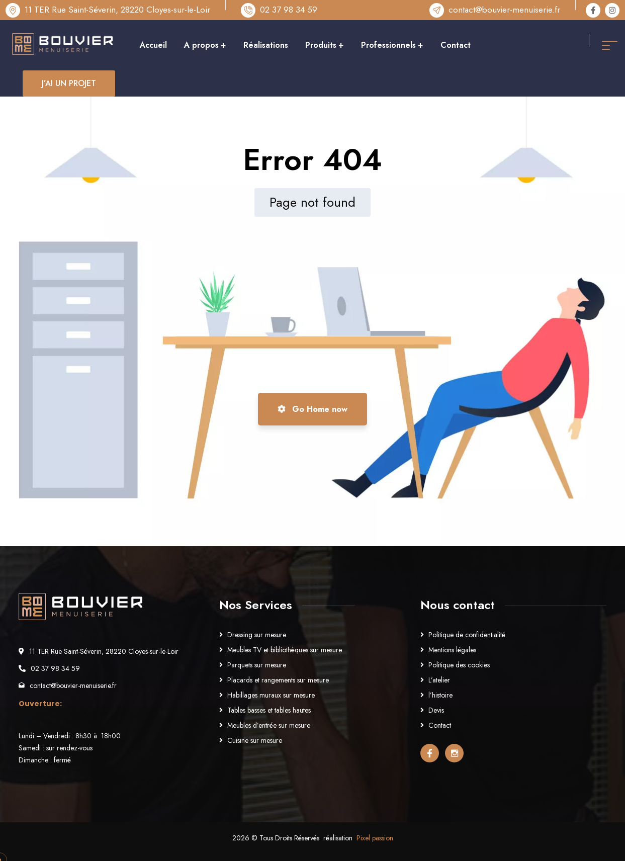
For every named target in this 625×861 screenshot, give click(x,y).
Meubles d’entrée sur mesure (268, 725)
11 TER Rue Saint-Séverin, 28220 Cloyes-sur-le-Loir (117, 10)
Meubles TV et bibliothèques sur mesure (284, 650)
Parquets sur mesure (256, 665)
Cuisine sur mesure (254, 740)
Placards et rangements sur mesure (278, 680)
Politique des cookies (459, 665)
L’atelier (439, 680)
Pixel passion (374, 838)
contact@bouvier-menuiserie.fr (504, 10)
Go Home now (312, 409)
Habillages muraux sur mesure (271, 695)
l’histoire (440, 695)
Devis (436, 710)
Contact (439, 725)
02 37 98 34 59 (288, 10)
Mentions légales (452, 650)
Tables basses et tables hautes (269, 710)
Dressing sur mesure (256, 635)
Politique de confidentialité (466, 635)
